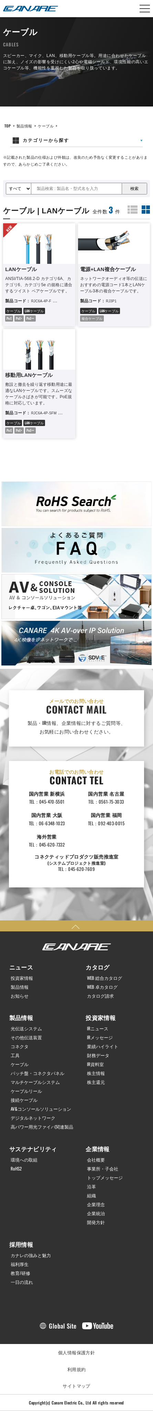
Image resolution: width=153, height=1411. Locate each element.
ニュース (21, 967)
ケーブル (46, 125)
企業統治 (96, 1213)
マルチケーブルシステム (35, 1082)
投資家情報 (22, 978)
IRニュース (97, 1028)
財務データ (98, 1055)
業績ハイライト (102, 1046)
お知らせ (20, 996)
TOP (7, 125)
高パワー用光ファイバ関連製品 (42, 1126)
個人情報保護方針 (76, 1352)
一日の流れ (22, 1282)
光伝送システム (26, 1028)
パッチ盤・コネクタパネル (37, 1073)
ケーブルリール (26, 1091)
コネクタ (20, 1046)
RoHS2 (16, 1168)
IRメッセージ (100, 1037)
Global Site (62, 1326)
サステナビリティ (33, 1149)
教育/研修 (20, 1273)
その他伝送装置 (26, 1037)
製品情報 (24, 125)
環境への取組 (24, 1159)
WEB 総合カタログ (104, 978)
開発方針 (96, 1222)
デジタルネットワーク (33, 1118)
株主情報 (96, 1073)
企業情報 (98, 1149)
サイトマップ (76, 1385)
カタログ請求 (100, 996)
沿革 (91, 1186)
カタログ (98, 967)
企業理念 (96, 1204)
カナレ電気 (30, 8)
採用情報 (21, 1244)
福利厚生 (20, 1264)
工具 (15, 1055)
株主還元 (96, 1082)
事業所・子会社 (102, 1168)
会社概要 (96, 1159)
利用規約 (76, 1369)
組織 (91, 1195)
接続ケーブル (24, 1100)
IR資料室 (95, 1064)
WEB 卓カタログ (102, 987)
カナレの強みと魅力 (31, 1255)
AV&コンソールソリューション (41, 1109)
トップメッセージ (105, 1177)
